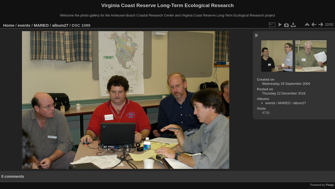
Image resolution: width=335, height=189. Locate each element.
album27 (60, 25)
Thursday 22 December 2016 (283, 93)
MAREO (41, 25)
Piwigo (330, 184)
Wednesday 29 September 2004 (286, 84)
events (24, 25)
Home (8, 25)
